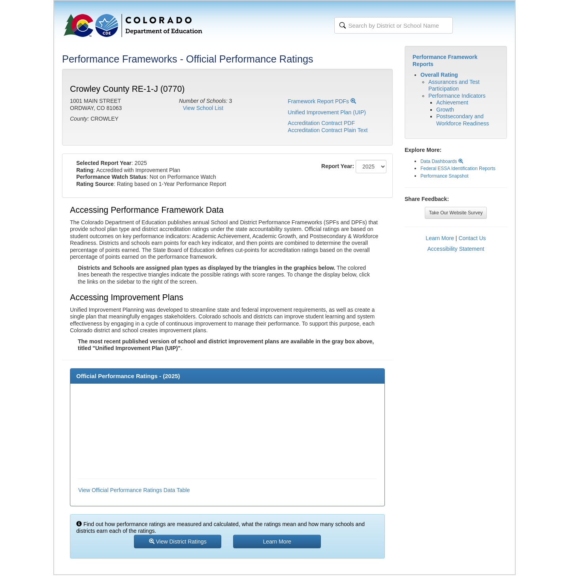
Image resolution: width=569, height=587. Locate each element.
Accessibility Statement (456, 249)
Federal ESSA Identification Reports (458, 168)
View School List (203, 108)
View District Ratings (178, 541)
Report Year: (337, 166)
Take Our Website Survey (456, 213)
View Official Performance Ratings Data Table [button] (134, 490)
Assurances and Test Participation (454, 85)
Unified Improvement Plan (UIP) (327, 112)
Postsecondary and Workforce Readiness (462, 120)
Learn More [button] (277, 541)
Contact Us (472, 238)
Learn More (440, 238)
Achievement (452, 102)
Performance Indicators (457, 96)
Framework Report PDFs (322, 101)
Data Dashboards (441, 161)
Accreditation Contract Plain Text (327, 130)
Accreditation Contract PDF (321, 123)
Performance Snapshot (444, 176)
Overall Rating (439, 75)
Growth (445, 109)
